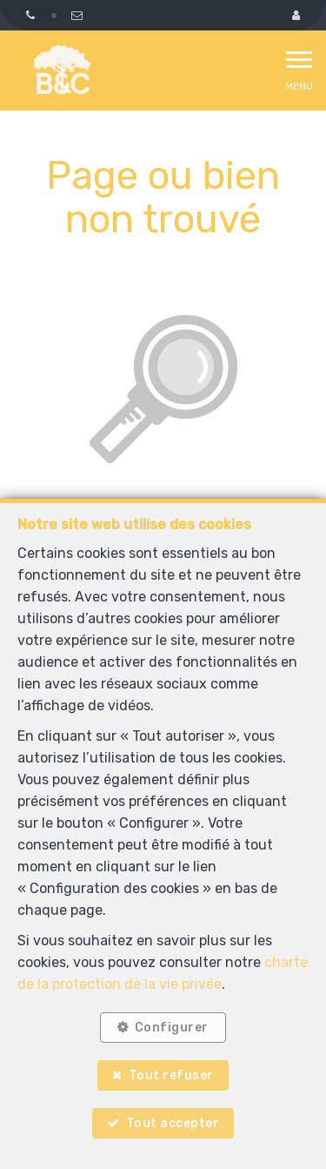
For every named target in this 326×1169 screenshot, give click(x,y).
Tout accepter (173, 1123)
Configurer (172, 1027)
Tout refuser (171, 1075)
